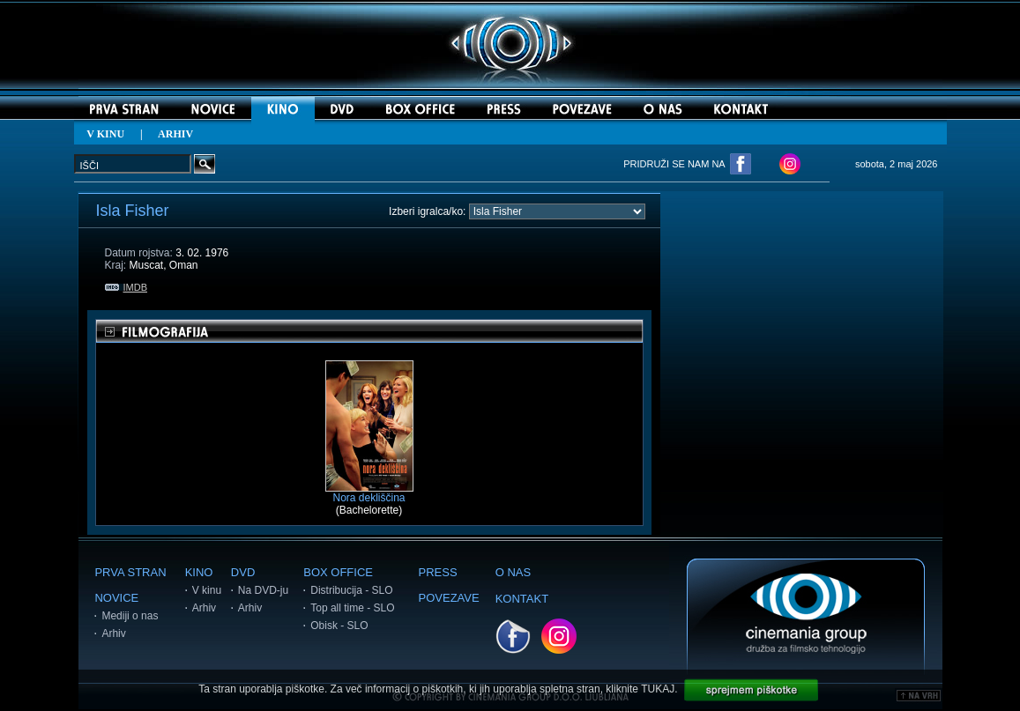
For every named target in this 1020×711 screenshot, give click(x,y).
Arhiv (113, 633)
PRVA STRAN (130, 572)
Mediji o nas (129, 616)
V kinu (206, 590)
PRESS (438, 572)
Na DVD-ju (263, 590)
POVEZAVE (449, 597)
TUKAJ (657, 689)
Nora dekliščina (369, 493)
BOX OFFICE (338, 572)
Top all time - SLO (352, 608)
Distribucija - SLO (351, 590)
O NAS (513, 572)
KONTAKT (521, 598)
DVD (243, 572)
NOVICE (116, 597)
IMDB (126, 287)
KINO (199, 572)
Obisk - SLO (339, 625)
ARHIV (175, 134)
